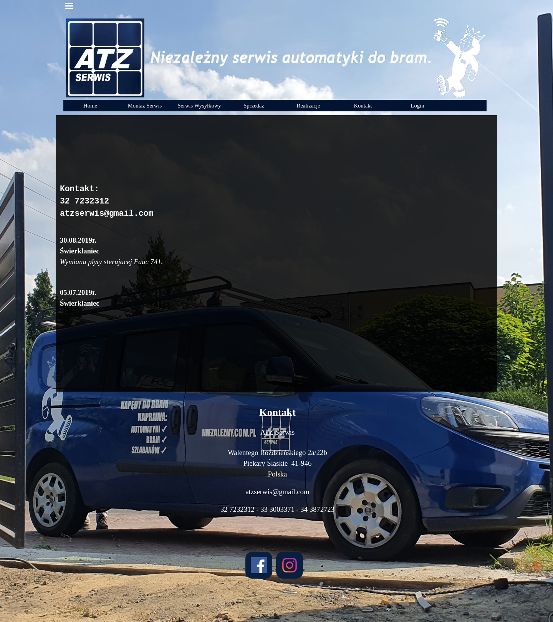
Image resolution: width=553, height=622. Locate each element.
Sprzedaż (253, 106)
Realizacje (308, 106)
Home (90, 106)
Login (417, 106)
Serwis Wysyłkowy (199, 106)
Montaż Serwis (145, 106)
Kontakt (363, 106)
